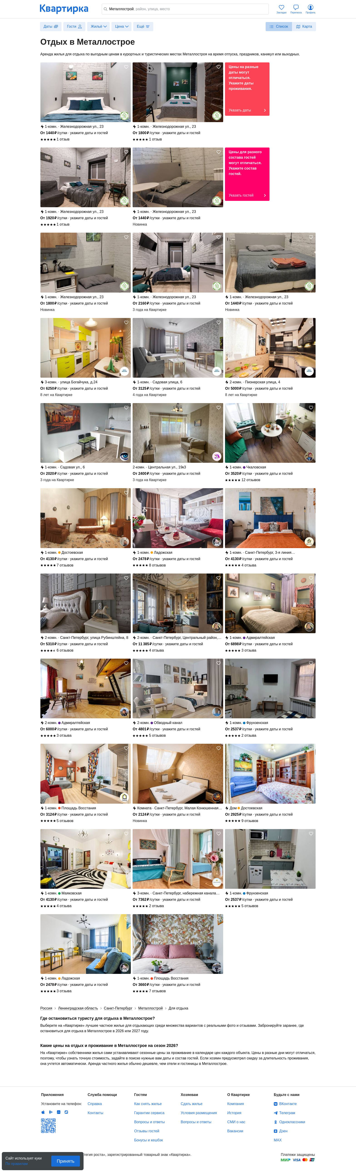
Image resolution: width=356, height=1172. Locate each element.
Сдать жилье (192, 1104)
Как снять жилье (148, 1104)
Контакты (95, 1113)
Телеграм (287, 1113)
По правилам (16, 1162)
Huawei (59, 1112)
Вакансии (235, 1131)
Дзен (283, 1131)
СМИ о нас (236, 1122)
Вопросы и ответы (149, 1122)
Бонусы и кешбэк (148, 1140)
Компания (235, 1104)
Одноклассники (292, 1122)
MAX (278, 1140)
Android (51, 1112)
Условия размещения (199, 1113)
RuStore (66, 1112)
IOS (43, 1112)
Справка (95, 1104)
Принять (65, 1161)
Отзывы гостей (146, 1131)
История (234, 1113)
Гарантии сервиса (149, 1113)
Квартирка (67, 9)
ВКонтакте (288, 1104)
